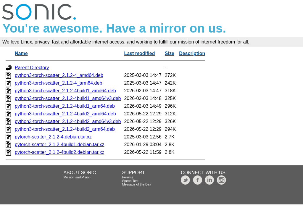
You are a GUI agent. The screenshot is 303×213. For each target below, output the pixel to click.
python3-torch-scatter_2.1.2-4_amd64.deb (59, 75)
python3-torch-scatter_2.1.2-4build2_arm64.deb (65, 129)
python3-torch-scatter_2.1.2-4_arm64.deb (58, 82)
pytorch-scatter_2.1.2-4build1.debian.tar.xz (59, 144)
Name (21, 53)
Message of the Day (136, 184)
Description (192, 53)
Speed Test (130, 181)
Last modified (139, 53)
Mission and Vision (77, 177)
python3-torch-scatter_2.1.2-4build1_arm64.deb (65, 106)
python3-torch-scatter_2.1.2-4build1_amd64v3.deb (68, 98)
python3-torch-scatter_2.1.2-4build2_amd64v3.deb (68, 121)
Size (169, 53)
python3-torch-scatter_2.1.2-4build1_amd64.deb (65, 90)
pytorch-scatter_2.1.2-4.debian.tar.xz (53, 136)
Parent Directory (32, 67)
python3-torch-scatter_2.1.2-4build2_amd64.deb (65, 113)
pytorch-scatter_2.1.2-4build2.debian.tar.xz (59, 152)
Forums (127, 177)
